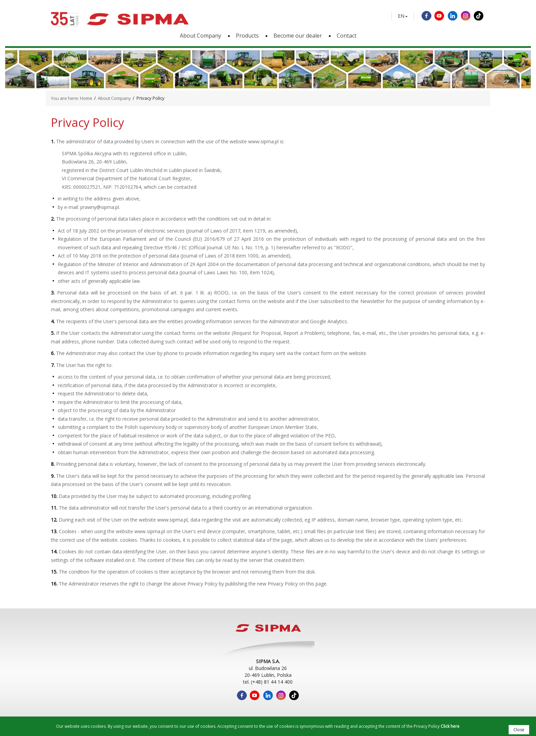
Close (518, 730)
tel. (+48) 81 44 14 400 (268, 682)
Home (86, 98)
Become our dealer (297, 35)
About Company (200, 35)
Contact (347, 35)
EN (401, 16)
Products (247, 35)
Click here (450, 726)
